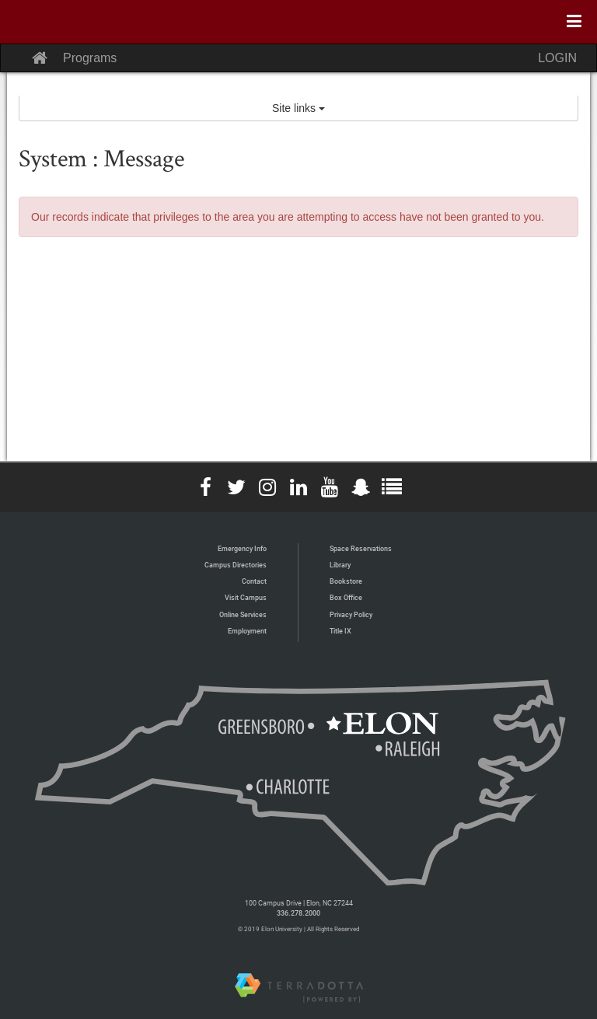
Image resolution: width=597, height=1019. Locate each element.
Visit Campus (246, 597)
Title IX (340, 630)
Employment (247, 630)
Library (340, 564)
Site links (298, 108)
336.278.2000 (298, 913)
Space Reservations (361, 548)
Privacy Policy (351, 614)
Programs (90, 58)
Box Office (346, 597)
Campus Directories (235, 564)
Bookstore (346, 581)
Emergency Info (242, 548)
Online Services (243, 614)
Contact (254, 581)
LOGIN (557, 58)
